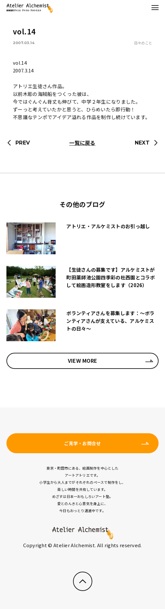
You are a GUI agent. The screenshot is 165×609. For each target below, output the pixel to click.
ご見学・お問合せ (82, 443)
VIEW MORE (82, 360)
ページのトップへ (83, 581)
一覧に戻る (82, 142)
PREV (22, 143)
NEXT (142, 143)
